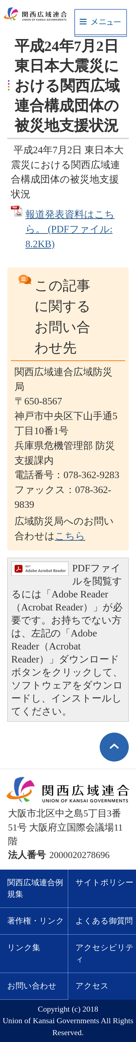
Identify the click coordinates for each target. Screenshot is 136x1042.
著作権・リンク (35, 921)
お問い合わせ (32, 986)
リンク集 (23, 947)
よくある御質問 (104, 921)
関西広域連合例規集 (35, 888)
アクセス (92, 986)
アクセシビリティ (104, 953)
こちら (70, 536)
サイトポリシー (104, 882)
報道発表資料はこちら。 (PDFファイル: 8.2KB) (70, 229)
